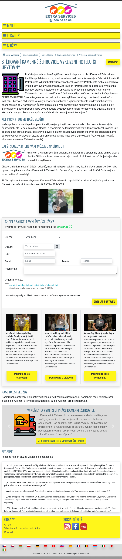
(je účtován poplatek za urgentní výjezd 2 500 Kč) (31, 288)
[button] (61, 26)
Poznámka (11, 268)
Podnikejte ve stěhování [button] (22, 375)
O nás (7, 524)
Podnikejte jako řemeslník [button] (100, 375)
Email (8, 261)
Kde (7, 254)
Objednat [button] (113, 61)
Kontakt (8, 532)
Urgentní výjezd (13, 279)
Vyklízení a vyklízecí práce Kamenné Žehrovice (61, 410)
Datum (8, 246)
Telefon (66, 261)
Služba (9, 237)
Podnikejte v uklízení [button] (61, 377)
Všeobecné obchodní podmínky (22, 528)
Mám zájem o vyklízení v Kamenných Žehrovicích (61, 441)
